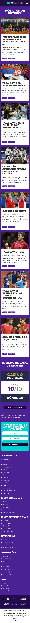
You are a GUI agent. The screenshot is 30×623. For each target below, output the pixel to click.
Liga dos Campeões (9, 490)
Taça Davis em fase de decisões (13, 84)
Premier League (7, 464)
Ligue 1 (5, 485)
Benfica (5, 502)
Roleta (5, 564)
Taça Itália (6, 477)
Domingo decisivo (14, 211)
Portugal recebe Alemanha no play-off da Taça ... (14, 40)
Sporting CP (6, 507)
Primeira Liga (6, 459)
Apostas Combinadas (9, 591)
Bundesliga (6, 480)
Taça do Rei (6, 472)
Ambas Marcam (7, 545)
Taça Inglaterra (7, 467)
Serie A (5, 475)
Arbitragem (6, 583)
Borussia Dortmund (8, 526)
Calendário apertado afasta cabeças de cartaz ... (14, 170)
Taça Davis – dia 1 (14, 252)
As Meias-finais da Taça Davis (14, 338)
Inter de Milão (7, 523)
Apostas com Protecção (10, 547)
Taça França (6, 488)
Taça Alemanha (7, 483)
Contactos (6, 556)
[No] (28, 616)
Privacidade (6, 561)
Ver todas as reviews (15, 407)
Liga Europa (6, 493)
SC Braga (5, 510)
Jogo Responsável (8, 558)
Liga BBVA (6, 469)
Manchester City (7, 528)
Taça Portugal (7, 462)
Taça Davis (11, 58)
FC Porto (5, 504)
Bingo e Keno (7, 569)
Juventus (5, 520)
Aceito (15, 620)
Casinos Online (7, 574)
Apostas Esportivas (8, 572)
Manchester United (8, 531)
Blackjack (6, 566)
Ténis (5, 58)
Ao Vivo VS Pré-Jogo (9, 539)
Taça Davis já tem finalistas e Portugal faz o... (14, 125)
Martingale (6, 588)
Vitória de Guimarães (9, 512)
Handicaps (6, 585)
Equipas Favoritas (8, 542)
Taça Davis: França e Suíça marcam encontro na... (12, 294)
